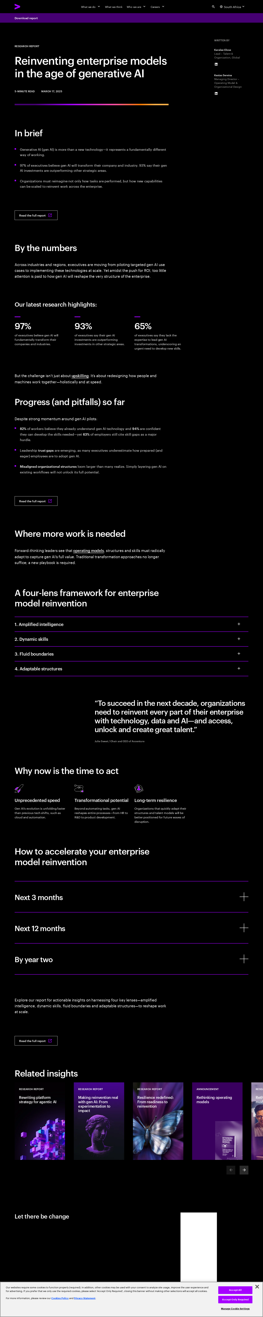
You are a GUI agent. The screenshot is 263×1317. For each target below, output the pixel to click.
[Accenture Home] (26, 7)
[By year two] (131, 959)
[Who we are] (136, 6)
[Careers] (158, 6)
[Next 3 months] (131, 896)
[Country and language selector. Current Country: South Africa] (232, 6)
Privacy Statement (84, 1298)
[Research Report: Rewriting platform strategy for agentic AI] (40, 1121)
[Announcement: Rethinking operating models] (217, 1121)
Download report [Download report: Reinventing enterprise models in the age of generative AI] (26, 18)
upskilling (80, 375)
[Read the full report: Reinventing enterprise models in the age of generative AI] (36, 215)
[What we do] (91, 6)
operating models (88, 550)
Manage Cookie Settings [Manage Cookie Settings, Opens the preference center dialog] (235, 1308)
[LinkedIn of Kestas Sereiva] (216, 93)
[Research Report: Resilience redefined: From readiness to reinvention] (158, 1121)
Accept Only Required (235, 1299)
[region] (131, 1299)
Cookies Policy (60, 1298)
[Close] (257, 1287)
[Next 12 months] (131, 927)
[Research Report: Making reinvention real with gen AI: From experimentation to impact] (99, 1121)
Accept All (235, 1290)
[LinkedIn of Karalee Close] (216, 64)
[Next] (244, 1170)
